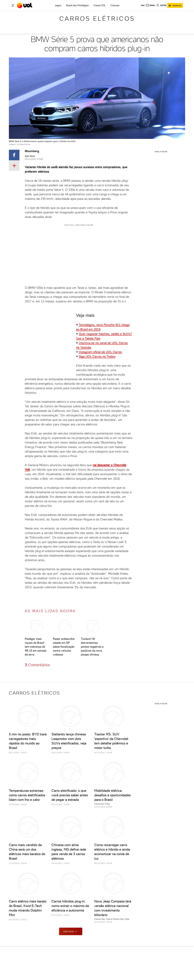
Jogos (58, 5)
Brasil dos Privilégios (77, 5)
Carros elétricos (97, 18)
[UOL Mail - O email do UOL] (150, 5)
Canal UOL (100, 5)
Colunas (114, 5)
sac (143, 5)
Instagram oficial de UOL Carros (100, 352)
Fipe (97, 338)
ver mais (70, 931)
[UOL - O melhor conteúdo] (25, 5)
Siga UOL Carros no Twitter (97, 356)
